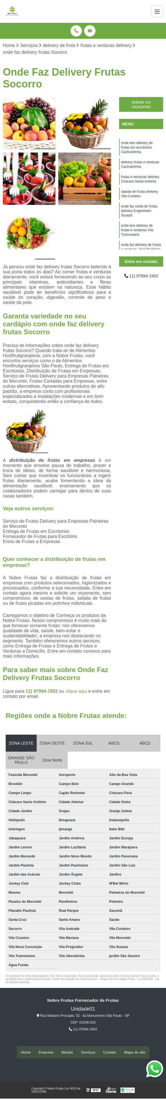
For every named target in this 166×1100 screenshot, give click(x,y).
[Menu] (157, 11)
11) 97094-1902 (42, 691)
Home (26, 1052)
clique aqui (76, 691)
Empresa (46, 1052)
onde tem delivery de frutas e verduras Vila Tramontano (137, 238)
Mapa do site (134, 1052)
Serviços (88, 1052)
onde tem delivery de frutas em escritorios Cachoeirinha (137, 149)
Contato (109, 1052)
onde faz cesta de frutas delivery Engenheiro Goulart (139, 217)
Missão (67, 1052)
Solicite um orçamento (141, 105)
